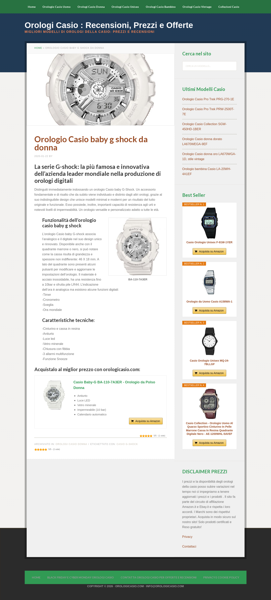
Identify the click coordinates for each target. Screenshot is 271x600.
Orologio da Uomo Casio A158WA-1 (209, 301)
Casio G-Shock (127, 444)
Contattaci (189, 546)
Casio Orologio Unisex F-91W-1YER (209, 242)
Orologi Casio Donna (71, 444)
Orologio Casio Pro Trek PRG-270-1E (208, 99)
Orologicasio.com (129, 586)
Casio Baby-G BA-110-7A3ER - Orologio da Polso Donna (114, 385)
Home (38, 48)
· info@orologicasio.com (164, 586)
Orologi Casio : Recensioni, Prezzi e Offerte (109, 25)
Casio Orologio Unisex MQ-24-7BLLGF (209, 362)
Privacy (187, 536)
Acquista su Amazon (147, 421)
